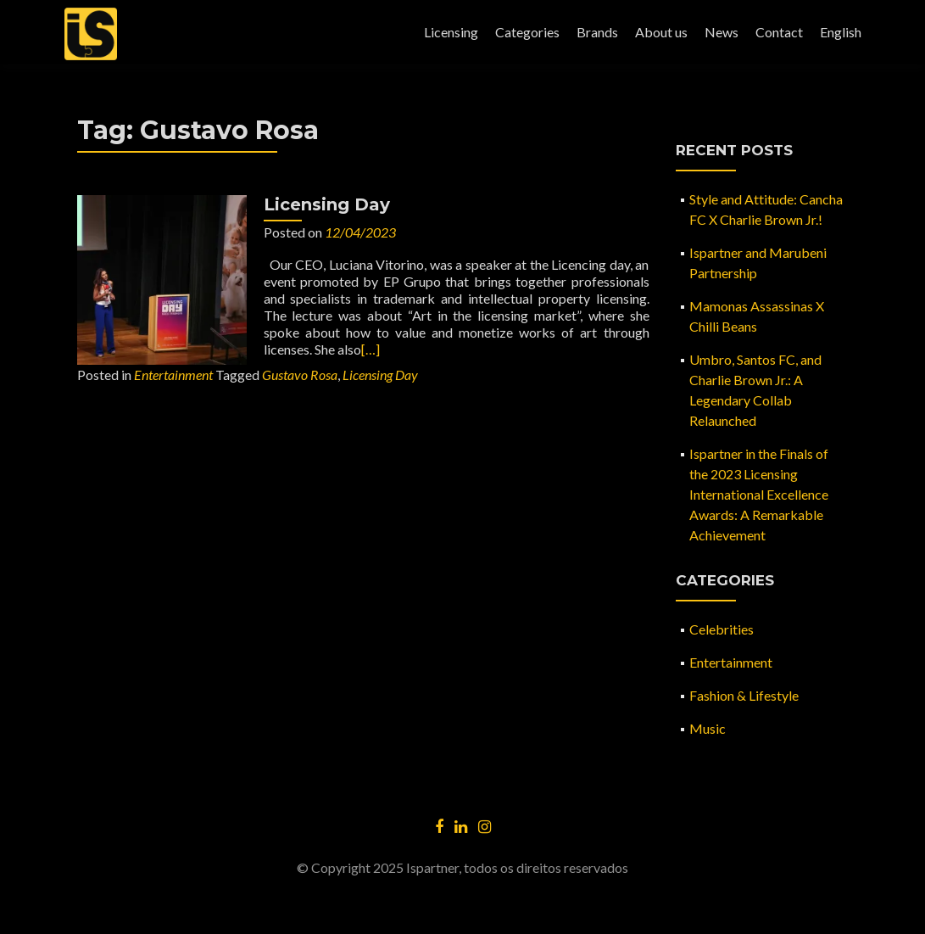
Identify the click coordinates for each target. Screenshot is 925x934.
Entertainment (173, 374)
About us (661, 32)
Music (707, 728)
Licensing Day (327, 204)
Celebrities (721, 629)
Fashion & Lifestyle (744, 695)
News (721, 32)
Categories (527, 32)
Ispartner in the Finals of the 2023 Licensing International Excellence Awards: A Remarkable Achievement (758, 494)
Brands (597, 32)
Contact (779, 32)
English (840, 32)
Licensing (451, 32)
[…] (370, 349)
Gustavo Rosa (299, 374)
